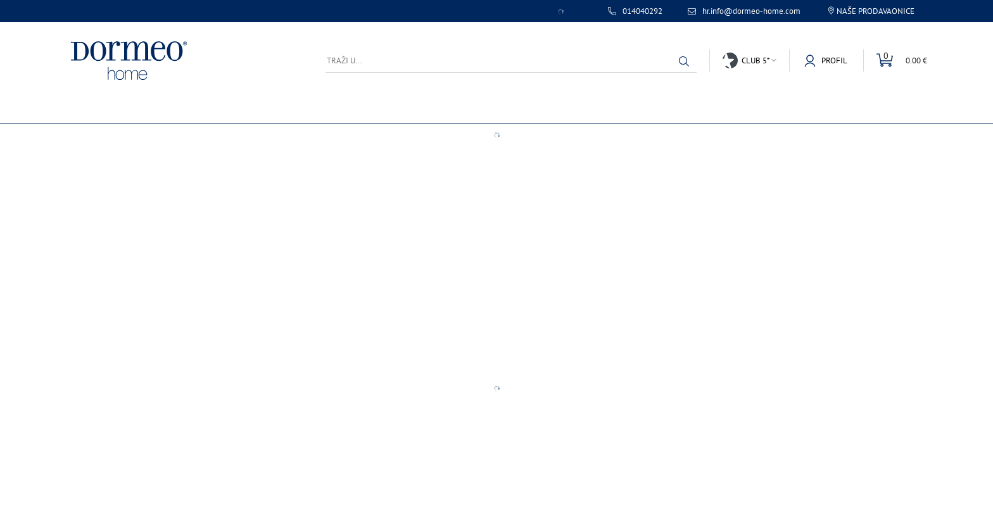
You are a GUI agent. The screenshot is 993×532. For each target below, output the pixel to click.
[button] (684, 61)
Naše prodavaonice (875, 11)
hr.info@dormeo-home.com (751, 11)
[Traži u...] (511, 60)
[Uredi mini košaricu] (895, 60)
